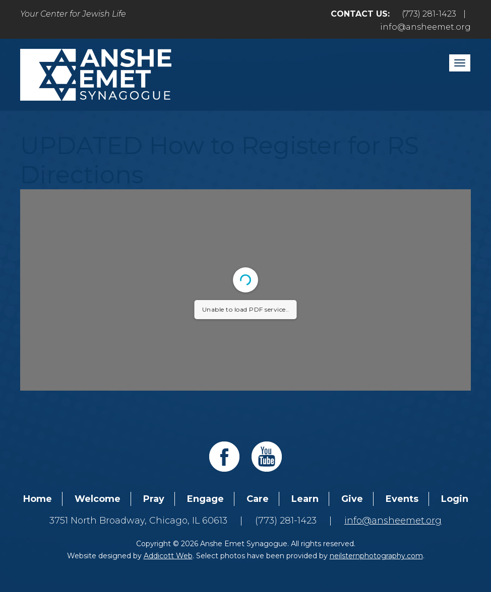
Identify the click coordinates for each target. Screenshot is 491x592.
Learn (305, 498)
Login (454, 498)
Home (37, 498)
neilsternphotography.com (376, 555)
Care (258, 498)
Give (352, 498)
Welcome (97, 498)
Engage (205, 498)
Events (402, 498)
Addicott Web (168, 555)
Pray (153, 498)
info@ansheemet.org (425, 27)
